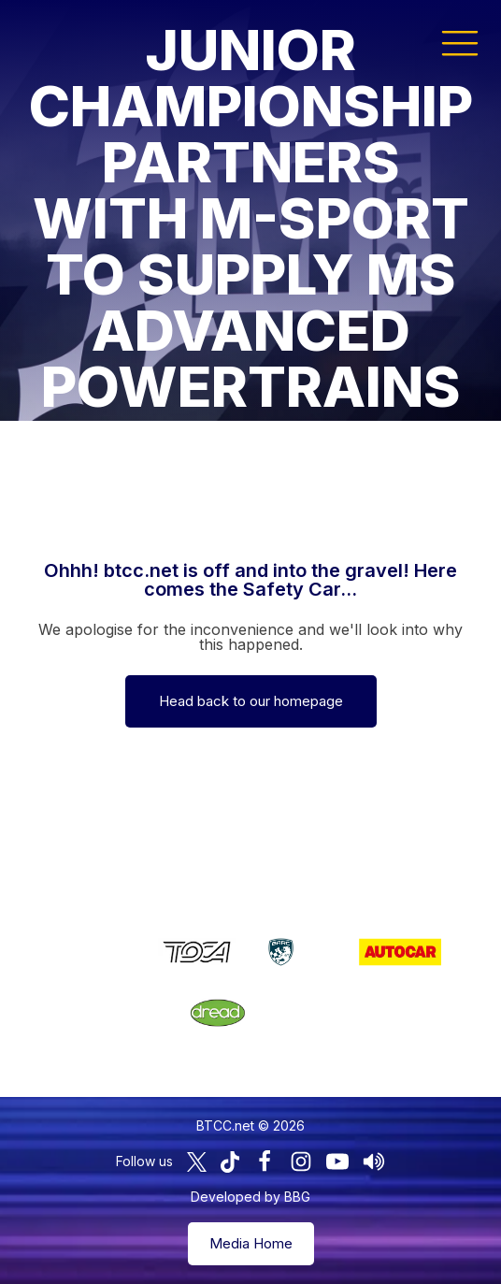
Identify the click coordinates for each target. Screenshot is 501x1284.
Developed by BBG (250, 1197)
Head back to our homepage (251, 701)
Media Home (251, 1243)
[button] (459, 42)
